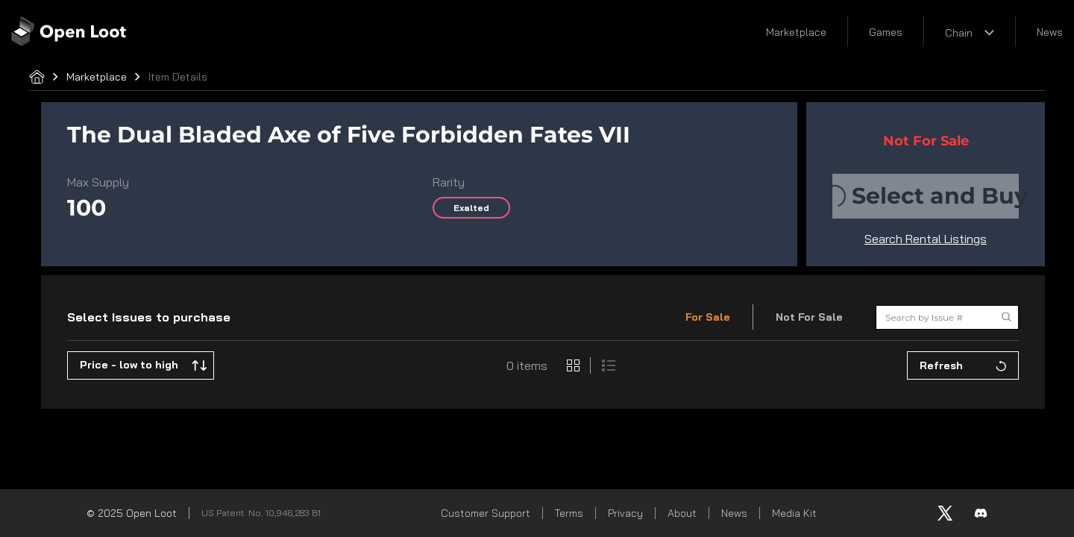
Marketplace (796, 32)
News (1050, 32)
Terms (569, 513)
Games (885, 32)
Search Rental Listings (925, 238)
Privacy (625, 513)
